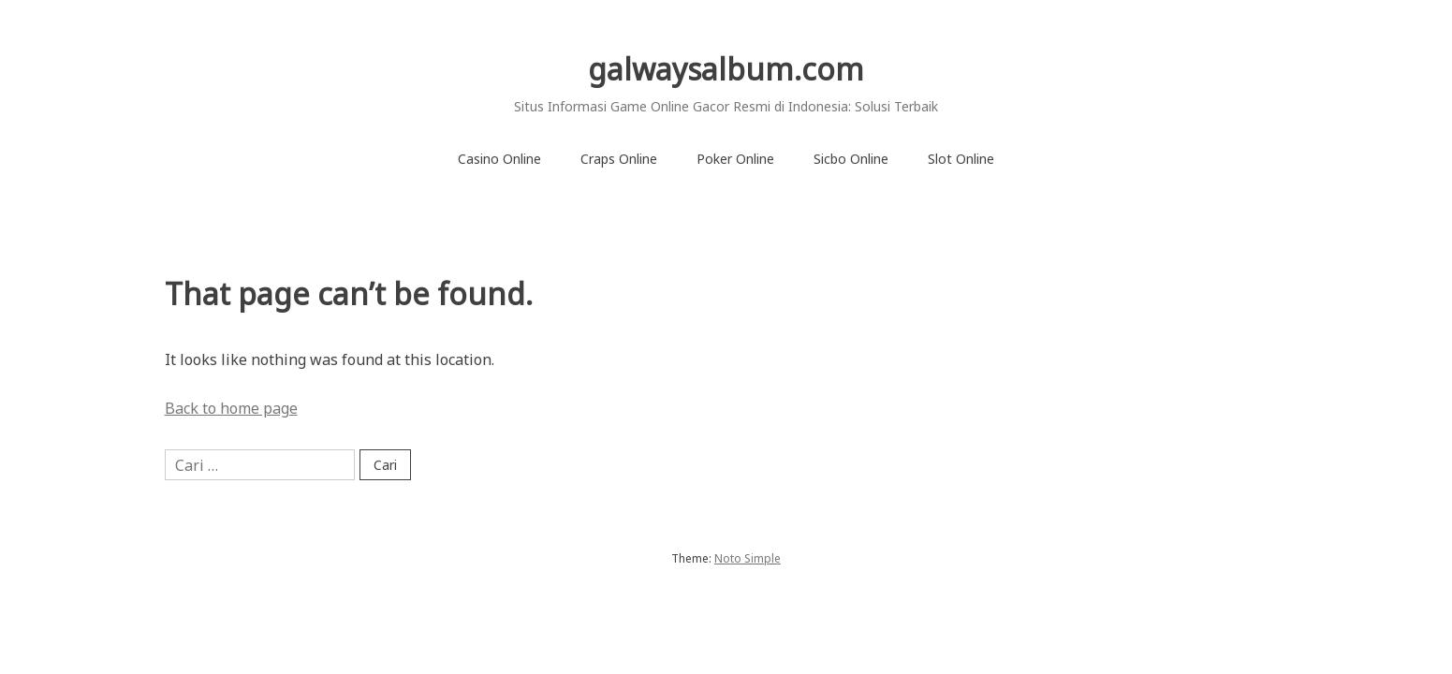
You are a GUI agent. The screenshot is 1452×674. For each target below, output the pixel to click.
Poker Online (735, 159)
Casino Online (499, 159)
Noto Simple (747, 558)
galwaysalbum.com (726, 69)
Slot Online (961, 159)
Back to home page (231, 408)
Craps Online (618, 159)
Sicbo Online (851, 159)
